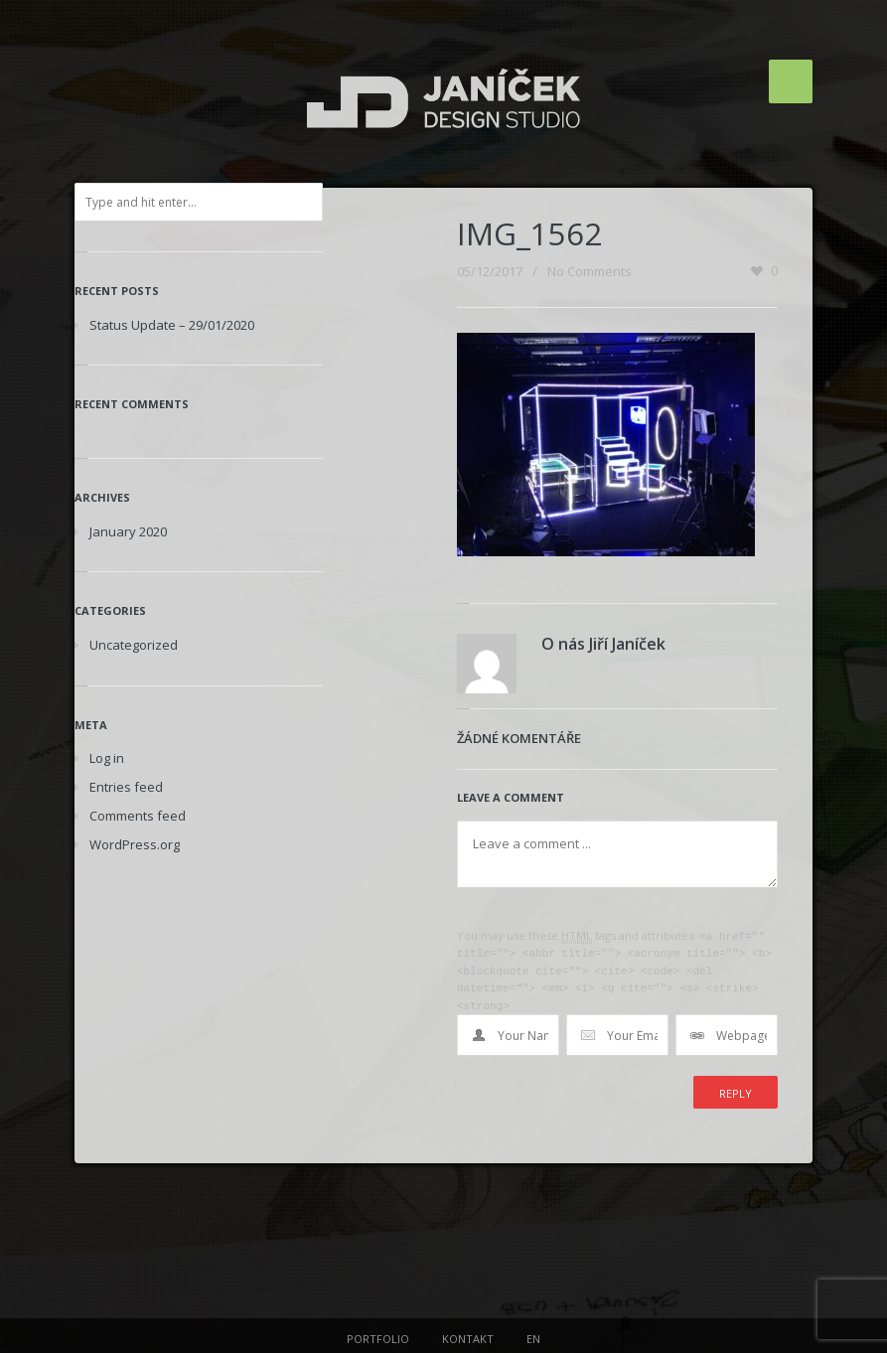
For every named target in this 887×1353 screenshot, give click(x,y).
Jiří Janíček (627, 644)
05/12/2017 (489, 271)
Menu (791, 81)
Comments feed (137, 816)
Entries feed (126, 787)
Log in (106, 758)
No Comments (589, 271)
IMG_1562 (529, 233)
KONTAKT (468, 1333)
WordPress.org (134, 844)
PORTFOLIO (378, 1333)
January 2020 (128, 531)
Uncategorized (133, 645)
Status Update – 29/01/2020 (171, 325)
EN (533, 1333)
